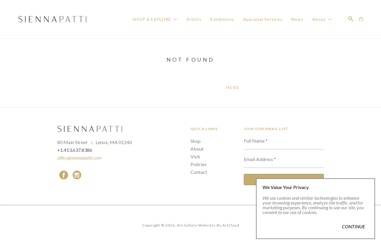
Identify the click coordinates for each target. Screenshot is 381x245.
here (233, 87)
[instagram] (76, 175)
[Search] (350, 18)
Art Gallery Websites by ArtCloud (208, 225)
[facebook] (63, 175)
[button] (154, 19)
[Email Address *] (284, 161)
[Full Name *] (284, 143)
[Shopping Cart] (361, 19)
